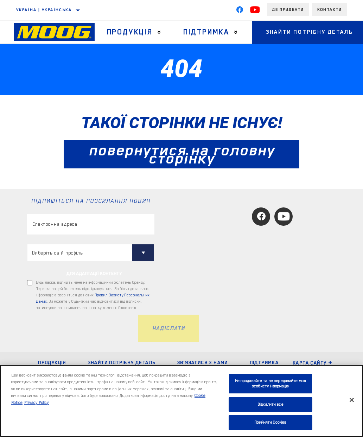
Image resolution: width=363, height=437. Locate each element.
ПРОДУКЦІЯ (52, 362)
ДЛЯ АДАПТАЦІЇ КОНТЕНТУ (94, 273)
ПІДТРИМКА (264, 362)
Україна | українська (44, 9)
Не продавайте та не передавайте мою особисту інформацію (270, 384)
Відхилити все (270, 404)
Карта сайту (313, 363)
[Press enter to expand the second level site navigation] (159, 32)
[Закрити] (351, 400)
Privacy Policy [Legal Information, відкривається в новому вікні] (36, 402)
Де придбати (288, 9)
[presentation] (80, 328)
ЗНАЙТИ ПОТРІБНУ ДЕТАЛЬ (122, 362)
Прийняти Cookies (270, 422)
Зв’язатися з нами (202, 362)
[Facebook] (239, 11)
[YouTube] (255, 11)
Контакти (329, 9)
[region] (181, 401)
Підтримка (206, 32)
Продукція (130, 32)
